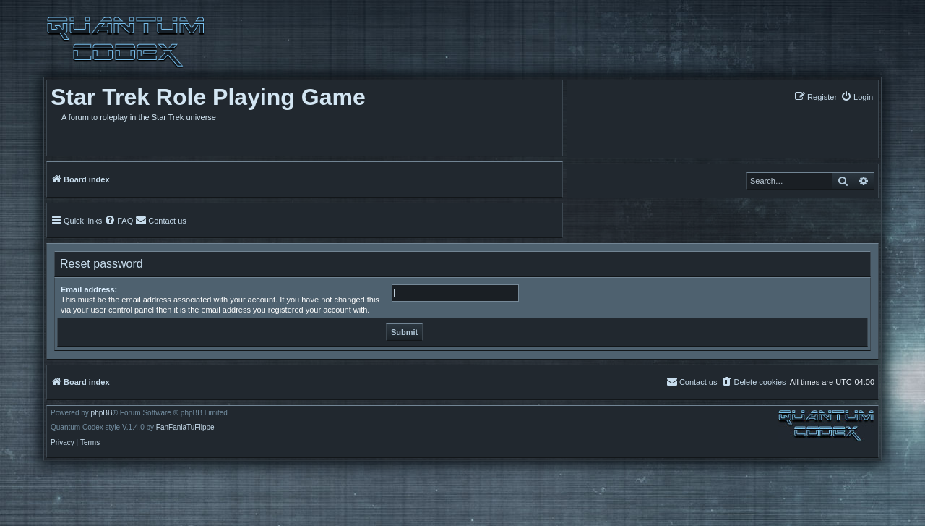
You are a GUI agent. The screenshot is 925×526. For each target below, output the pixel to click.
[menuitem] (856, 96)
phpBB (102, 413)
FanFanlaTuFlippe (185, 427)
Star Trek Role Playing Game (208, 97)
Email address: (89, 289)
